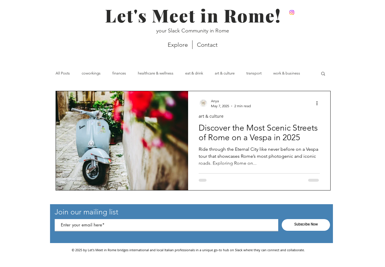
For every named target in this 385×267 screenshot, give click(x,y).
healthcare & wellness (155, 73)
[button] (323, 74)
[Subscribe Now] (306, 225)
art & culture (225, 73)
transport (254, 73)
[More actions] (318, 103)
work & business (286, 73)
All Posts (63, 73)
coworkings (91, 73)
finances (119, 73)
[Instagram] (292, 12)
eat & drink (194, 73)
